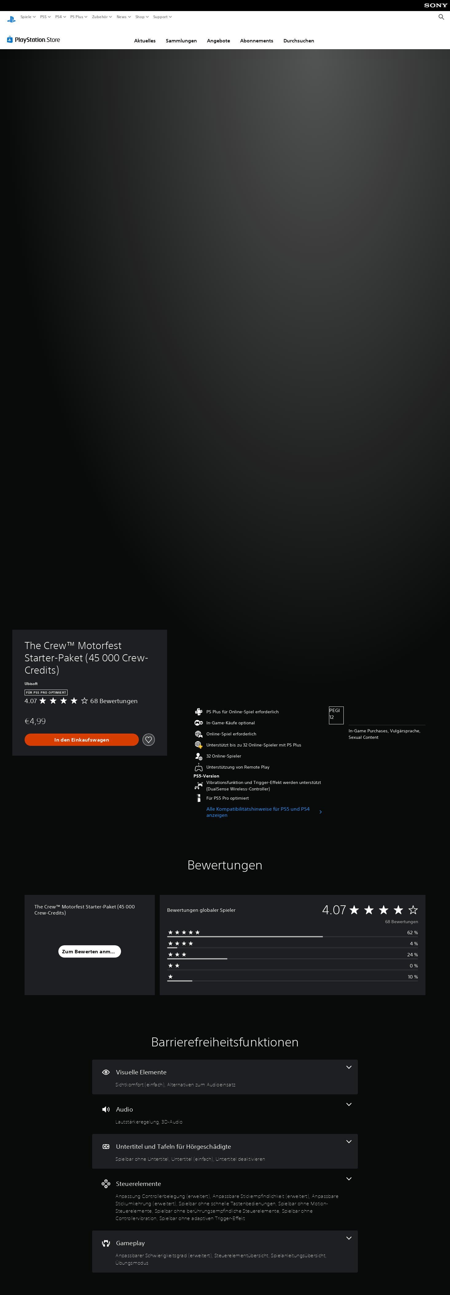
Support (160, 16)
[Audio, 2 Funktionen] (225, 1108)
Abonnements (256, 35)
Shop (140, 16)
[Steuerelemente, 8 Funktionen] (225, 1193)
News (122, 16)
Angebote (218, 35)
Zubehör (100, 16)
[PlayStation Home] (11, 17)
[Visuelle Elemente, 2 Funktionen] (225, 1071)
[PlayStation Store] (35, 33)
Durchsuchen (299, 35)
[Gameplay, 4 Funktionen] (225, 1246)
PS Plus (76, 16)
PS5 (43, 16)
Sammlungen (181, 35)
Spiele (26, 16)
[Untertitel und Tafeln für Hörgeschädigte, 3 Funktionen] (225, 1145)
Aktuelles (145, 35)
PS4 (58, 16)
